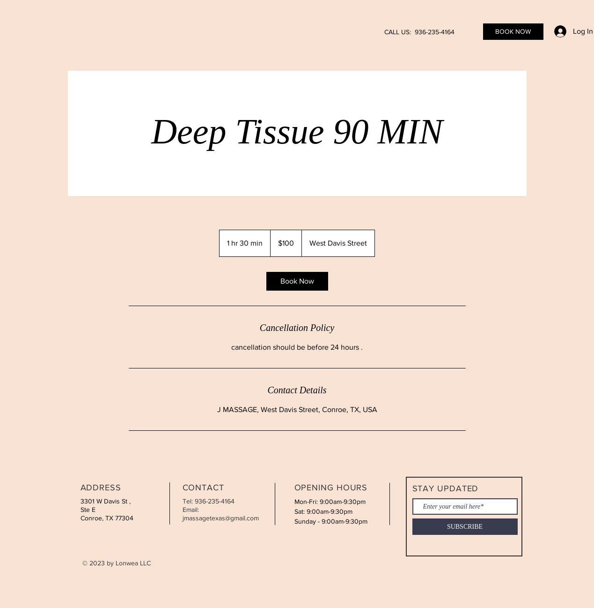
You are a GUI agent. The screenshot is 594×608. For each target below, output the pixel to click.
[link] (297, 281)
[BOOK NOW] (513, 31)
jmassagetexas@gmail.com (221, 518)
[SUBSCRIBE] (465, 526)
